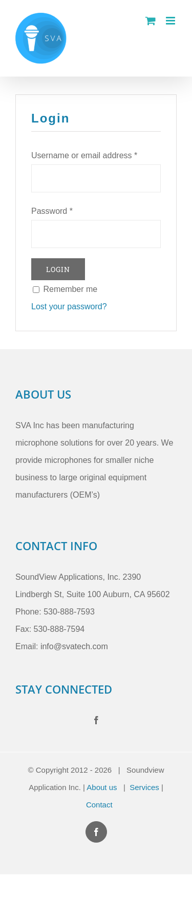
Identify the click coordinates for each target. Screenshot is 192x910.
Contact (99, 804)
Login (58, 269)
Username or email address (84, 155)
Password (52, 211)
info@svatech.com (74, 646)
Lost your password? (69, 306)
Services (144, 787)
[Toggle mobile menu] (171, 20)
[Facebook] (96, 720)
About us (102, 787)
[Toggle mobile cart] (150, 20)
